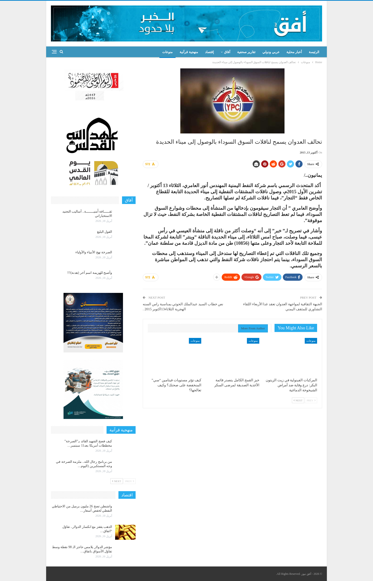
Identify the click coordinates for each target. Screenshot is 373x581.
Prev (311, 400)
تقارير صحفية (246, 52)
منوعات (167, 52)
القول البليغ (104, 232)
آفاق (227, 52)
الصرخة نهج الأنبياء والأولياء (93, 252)
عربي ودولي (271, 52)
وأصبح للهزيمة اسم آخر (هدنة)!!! (89, 273)
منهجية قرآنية (189, 52)
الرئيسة (314, 52)
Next (298, 400)
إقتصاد (209, 52)
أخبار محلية (294, 52)
